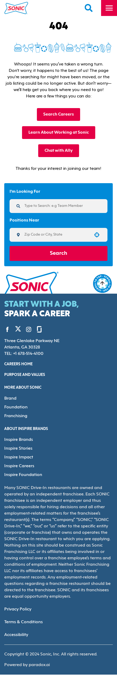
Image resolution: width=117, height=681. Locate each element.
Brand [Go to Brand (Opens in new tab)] (10, 398)
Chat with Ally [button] (58, 150)
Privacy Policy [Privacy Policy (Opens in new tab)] (17, 606)
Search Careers (58, 114)
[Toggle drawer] (109, 8)
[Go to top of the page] (102, 283)
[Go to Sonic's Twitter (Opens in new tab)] (16, 329)
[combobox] (56, 234)
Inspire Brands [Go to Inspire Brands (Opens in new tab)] (18, 438)
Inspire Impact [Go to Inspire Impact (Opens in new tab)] (17, 455)
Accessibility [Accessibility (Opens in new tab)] (15, 632)
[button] (96, 234)
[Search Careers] (89, 8)
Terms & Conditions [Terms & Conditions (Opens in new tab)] (22, 619)
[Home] (16, 8)
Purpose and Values (25, 374)
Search (58, 253)
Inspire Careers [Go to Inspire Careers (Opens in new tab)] (18, 464)
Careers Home (19, 364)
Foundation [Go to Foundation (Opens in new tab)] (14, 406)
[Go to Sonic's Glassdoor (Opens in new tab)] (35, 329)
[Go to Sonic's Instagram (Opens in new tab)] (24, 329)
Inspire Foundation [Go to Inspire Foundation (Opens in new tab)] (22, 472)
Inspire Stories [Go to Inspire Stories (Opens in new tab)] (17, 447)
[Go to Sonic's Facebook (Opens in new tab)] (7, 329)
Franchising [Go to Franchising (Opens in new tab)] (15, 415)
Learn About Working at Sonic (58, 132)
